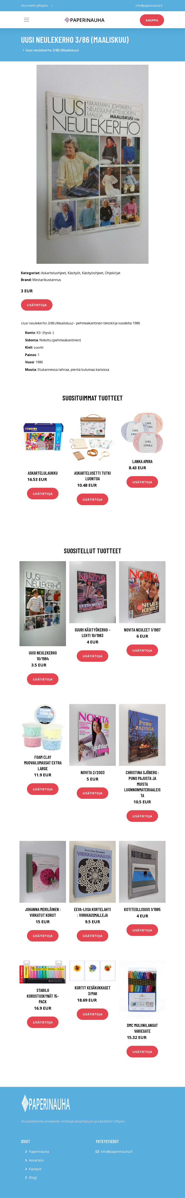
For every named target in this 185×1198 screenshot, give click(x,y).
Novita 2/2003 (93, 772)
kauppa (152, 20)
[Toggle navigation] (26, 20)
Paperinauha (39, 1151)
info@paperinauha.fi (149, 5)
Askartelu (36, 1160)
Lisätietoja (36, 305)
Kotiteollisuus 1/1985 (142, 909)
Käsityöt (74, 273)
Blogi (33, 1177)
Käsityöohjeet (92, 273)
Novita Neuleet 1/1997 (142, 629)
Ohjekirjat (112, 273)
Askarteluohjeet (53, 273)
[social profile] (52, 6)
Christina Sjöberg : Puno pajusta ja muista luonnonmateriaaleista (142, 784)
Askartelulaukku (43, 473)
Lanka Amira (142, 461)
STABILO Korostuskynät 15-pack (43, 996)
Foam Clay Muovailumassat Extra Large (43, 762)
